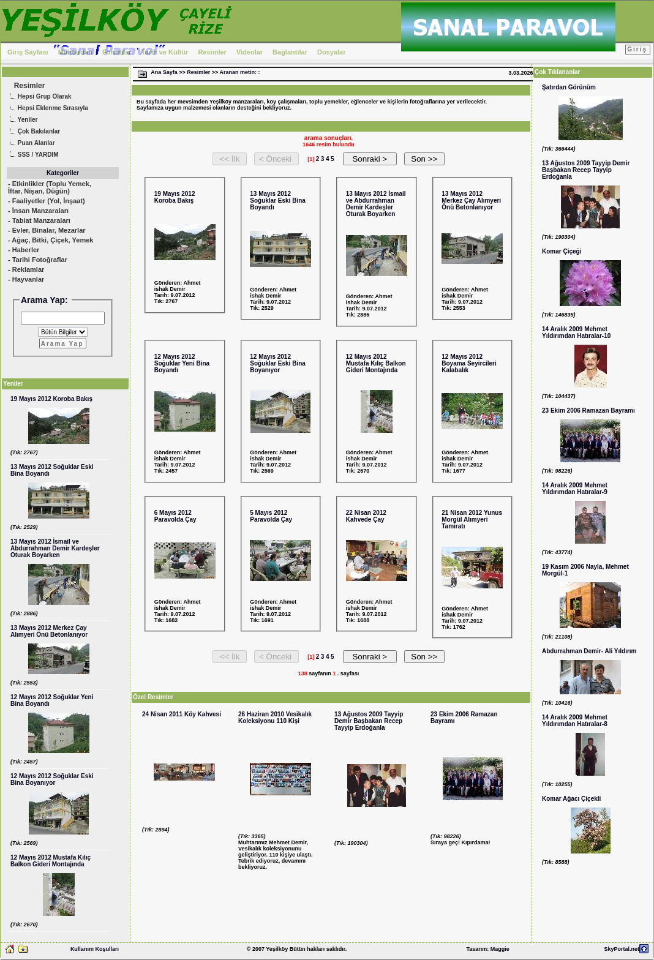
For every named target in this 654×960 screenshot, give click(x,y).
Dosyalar (331, 52)
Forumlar (117, 52)
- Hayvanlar (26, 279)
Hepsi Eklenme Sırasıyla (47, 108)
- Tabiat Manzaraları (39, 220)
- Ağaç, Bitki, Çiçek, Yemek (50, 240)
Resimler (212, 52)
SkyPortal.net (621, 949)
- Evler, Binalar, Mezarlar (47, 230)
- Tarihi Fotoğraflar (37, 259)
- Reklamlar (26, 269)
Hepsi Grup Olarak (39, 97)
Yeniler (22, 120)
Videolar (249, 52)
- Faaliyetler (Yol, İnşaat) (46, 200)
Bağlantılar (289, 52)
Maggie (500, 949)
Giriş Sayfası (27, 52)
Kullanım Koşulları (94, 949)
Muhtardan (75, 52)
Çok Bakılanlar (33, 132)
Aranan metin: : (239, 72)
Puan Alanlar (31, 143)
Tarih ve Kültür (165, 52)
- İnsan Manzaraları (38, 210)
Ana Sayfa (164, 72)
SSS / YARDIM (32, 155)
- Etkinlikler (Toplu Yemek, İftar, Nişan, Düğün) (49, 187)
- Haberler (23, 249)
